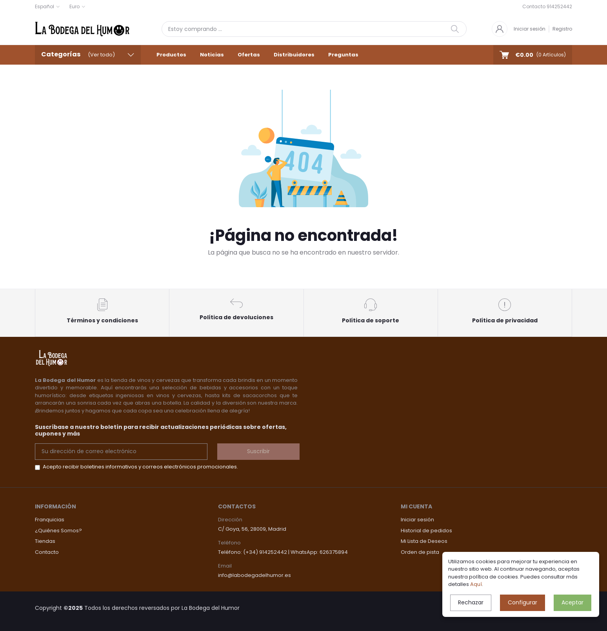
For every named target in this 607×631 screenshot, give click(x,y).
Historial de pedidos (426, 530)
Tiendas (45, 541)
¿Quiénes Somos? (58, 530)
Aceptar (572, 602)
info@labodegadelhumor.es (254, 575)
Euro (74, 6)
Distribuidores (294, 54)
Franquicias (49, 519)
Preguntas (343, 54)
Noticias (212, 54)
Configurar (522, 602)
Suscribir (258, 451)
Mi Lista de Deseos (424, 541)
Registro (562, 28)
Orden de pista (420, 552)
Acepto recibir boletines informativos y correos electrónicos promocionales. (140, 466)
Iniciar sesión (529, 28)
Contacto (47, 552)
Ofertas (249, 54)
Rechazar (470, 602)
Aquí (476, 584)
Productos (171, 54)
